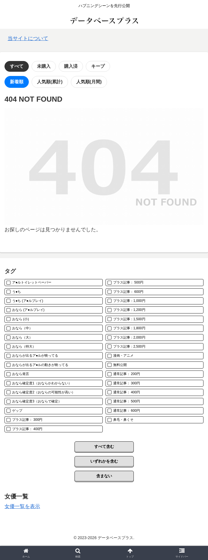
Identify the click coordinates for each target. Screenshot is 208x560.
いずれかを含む (104, 461)
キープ (98, 66)
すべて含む (104, 446)
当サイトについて (28, 38)
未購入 (44, 66)
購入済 (71, 66)
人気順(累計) (50, 81)
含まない (104, 476)
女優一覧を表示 (22, 506)
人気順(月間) (89, 81)
